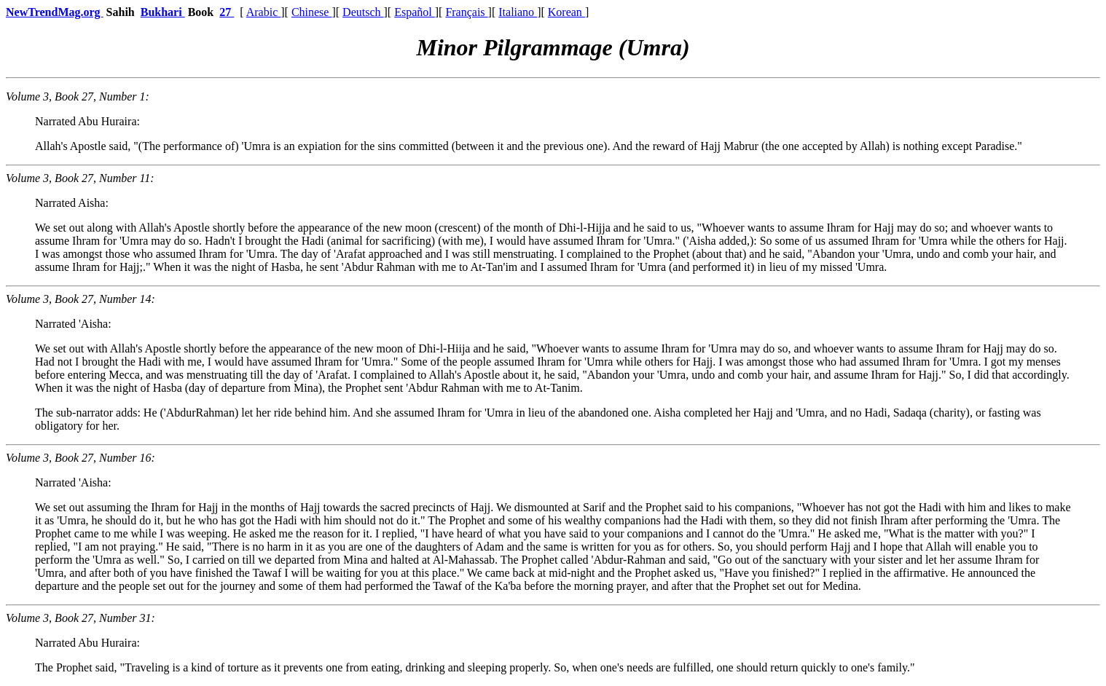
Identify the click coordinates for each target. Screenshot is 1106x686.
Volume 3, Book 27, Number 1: (77, 96)
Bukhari (163, 12)
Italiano (517, 12)
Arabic (263, 12)
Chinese (311, 12)
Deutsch (362, 12)
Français (466, 12)
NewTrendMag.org (54, 12)
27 (226, 12)
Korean (566, 12)
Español (414, 12)
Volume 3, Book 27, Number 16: (80, 458)
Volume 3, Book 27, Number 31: (80, 618)
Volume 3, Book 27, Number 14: (80, 299)
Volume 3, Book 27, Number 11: (80, 178)
